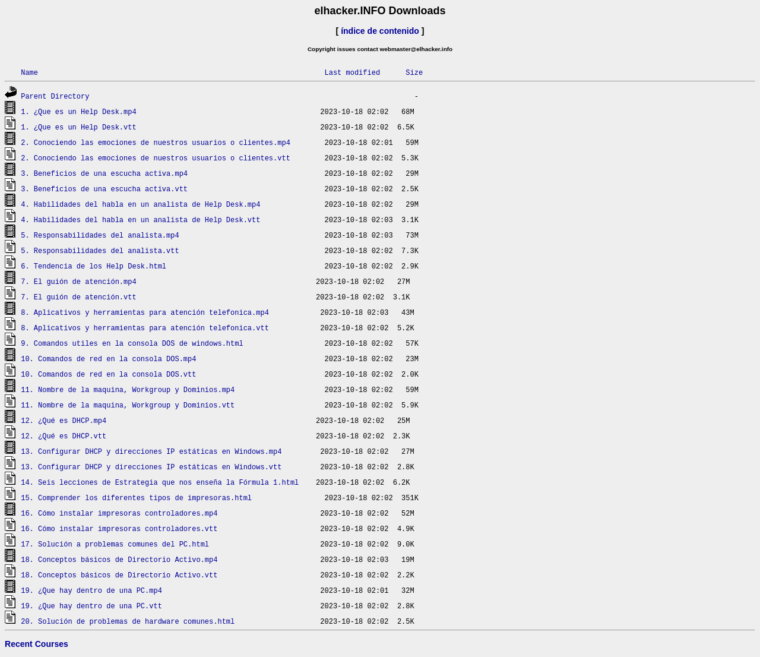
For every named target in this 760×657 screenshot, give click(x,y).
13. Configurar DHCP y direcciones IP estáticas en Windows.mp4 (151, 451)
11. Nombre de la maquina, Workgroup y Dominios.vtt (128, 405)
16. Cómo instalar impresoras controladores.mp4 (119, 513)
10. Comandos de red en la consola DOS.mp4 (108, 358)
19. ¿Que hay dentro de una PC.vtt (91, 606)
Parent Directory (55, 96)
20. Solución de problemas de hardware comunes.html (128, 621)
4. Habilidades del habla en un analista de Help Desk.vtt (140, 219)
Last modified (352, 72)
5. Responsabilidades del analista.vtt (100, 250)
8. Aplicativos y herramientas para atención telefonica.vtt (145, 328)
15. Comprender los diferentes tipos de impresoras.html (136, 497)
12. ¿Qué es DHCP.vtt (63, 436)
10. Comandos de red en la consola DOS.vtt (108, 374)
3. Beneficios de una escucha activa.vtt (104, 189)
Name (29, 72)
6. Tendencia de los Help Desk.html (93, 266)
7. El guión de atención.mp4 (78, 281)
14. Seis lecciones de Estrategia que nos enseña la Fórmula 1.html (160, 482)
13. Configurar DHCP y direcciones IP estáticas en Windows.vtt (151, 467)
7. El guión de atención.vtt (78, 297)
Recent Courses (36, 644)
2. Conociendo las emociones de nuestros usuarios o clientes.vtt (155, 158)
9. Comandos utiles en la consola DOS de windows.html (132, 343)
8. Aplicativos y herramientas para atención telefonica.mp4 (145, 312)
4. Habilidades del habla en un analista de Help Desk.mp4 (140, 204)
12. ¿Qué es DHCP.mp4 (63, 420)
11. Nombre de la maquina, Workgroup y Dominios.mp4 (128, 389)
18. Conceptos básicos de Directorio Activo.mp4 (119, 559)
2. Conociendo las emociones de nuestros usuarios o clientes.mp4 (155, 142)
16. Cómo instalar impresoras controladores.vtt (119, 528)
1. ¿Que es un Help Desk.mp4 (78, 111)
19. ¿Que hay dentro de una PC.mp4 (91, 590)
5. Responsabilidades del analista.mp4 (100, 235)
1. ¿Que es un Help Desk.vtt (78, 127)
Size (414, 72)
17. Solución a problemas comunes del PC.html (115, 544)
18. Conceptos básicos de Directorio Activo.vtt (119, 575)
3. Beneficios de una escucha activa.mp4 (104, 173)
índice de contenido (380, 31)
